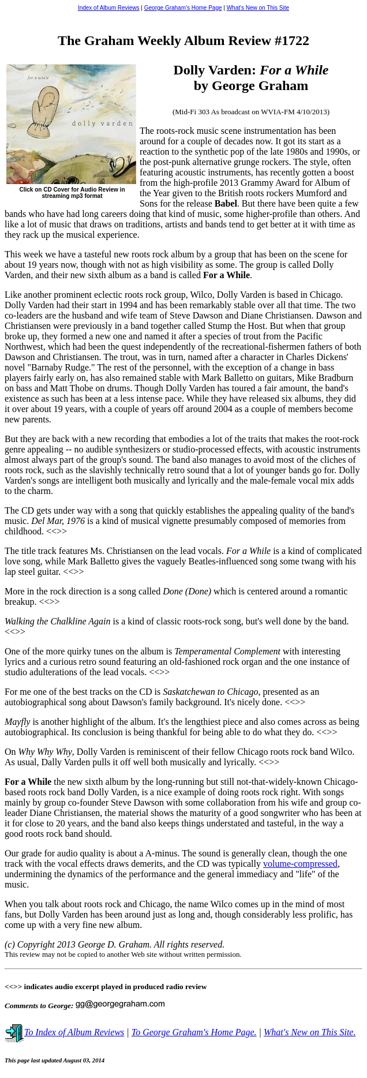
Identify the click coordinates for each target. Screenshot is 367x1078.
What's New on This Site (258, 8)
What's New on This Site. (309, 1032)
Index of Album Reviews (109, 8)
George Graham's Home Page (183, 8)
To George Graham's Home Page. (194, 1032)
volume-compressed (300, 864)
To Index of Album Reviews (64, 1032)
